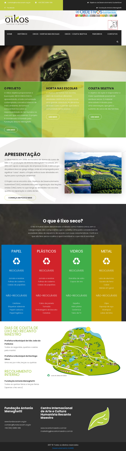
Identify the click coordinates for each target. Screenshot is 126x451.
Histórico (22, 34)
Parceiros (97, 34)
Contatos (112, 34)
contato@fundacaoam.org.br (17, 2)
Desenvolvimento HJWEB (63, 448)
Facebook (9, 8)
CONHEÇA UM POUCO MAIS (20, 198)
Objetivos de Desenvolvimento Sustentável (104, 2)
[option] (93, 173)
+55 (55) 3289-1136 (43, 2)
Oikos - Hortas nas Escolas (46, 34)
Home (9, 34)
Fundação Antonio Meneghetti (108, 8)
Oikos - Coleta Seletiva (76, 34)
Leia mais (11, 130)
